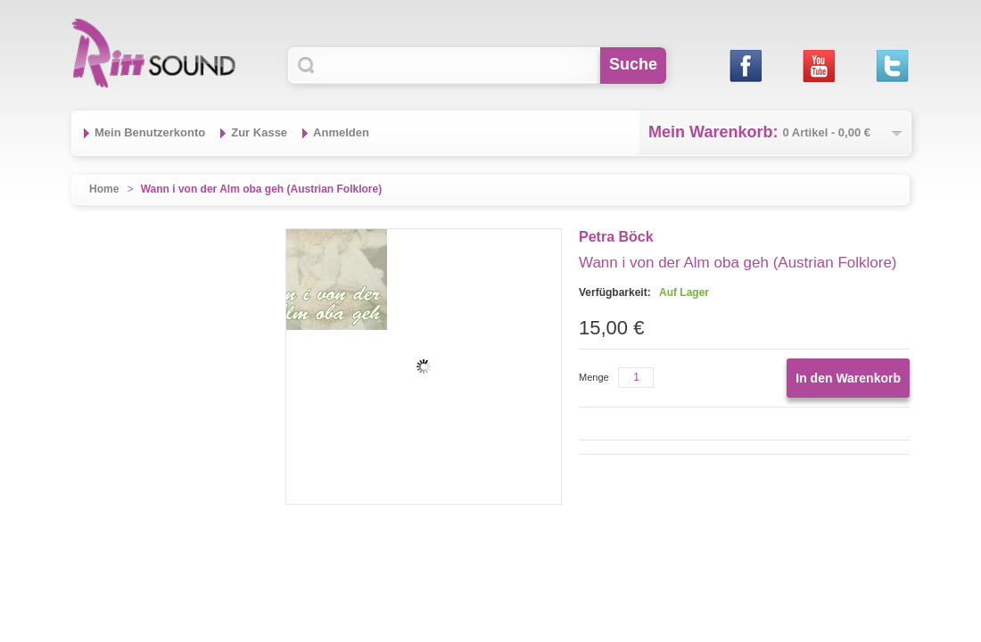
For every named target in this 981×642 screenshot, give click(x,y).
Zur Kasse (259, 132)
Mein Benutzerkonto (150, 132)
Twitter (891, 65)
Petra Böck (616, 236)
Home (104, 189)
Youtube (818, 65)
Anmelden (341, 132)
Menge (594, 377)
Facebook (745, 65)
